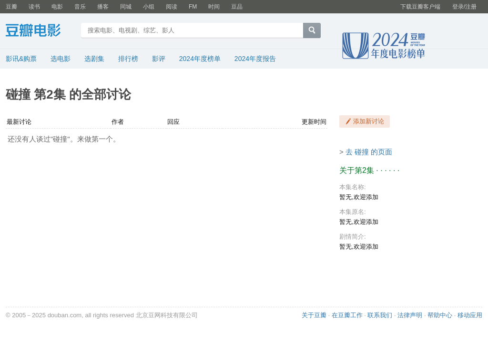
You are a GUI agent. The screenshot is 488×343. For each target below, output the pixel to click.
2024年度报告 (255, 58)
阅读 (171, 6)
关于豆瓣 (314, 315)
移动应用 (470, 315)
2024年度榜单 (200, 58)
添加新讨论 (368, 121)
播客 (103, 6)
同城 (126, 6)
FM (193, 6)
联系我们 (379, 315)
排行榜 (128, 58)
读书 (34, 6)
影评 (158, 58)
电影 (57, 6)
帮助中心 (439, 315)
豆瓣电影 (40, 31)
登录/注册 (464, 6)
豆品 (237, 6)
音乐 (80, 6)
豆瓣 (11, 6)
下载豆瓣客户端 (420, 6)
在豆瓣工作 (347, 315)
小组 (148, 6)
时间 (214, 6)
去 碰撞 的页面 (369, 152)
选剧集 (94, 58)
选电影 (61, 58)
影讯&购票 (21, 58)
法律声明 (409, 315)
